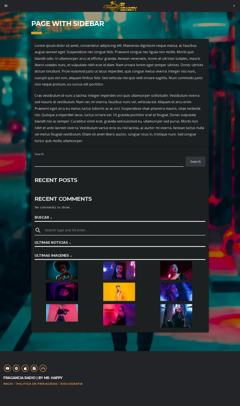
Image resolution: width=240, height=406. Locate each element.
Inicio (8, 383)
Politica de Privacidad (37, 383)
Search (39, 154)
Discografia (72, 383)
